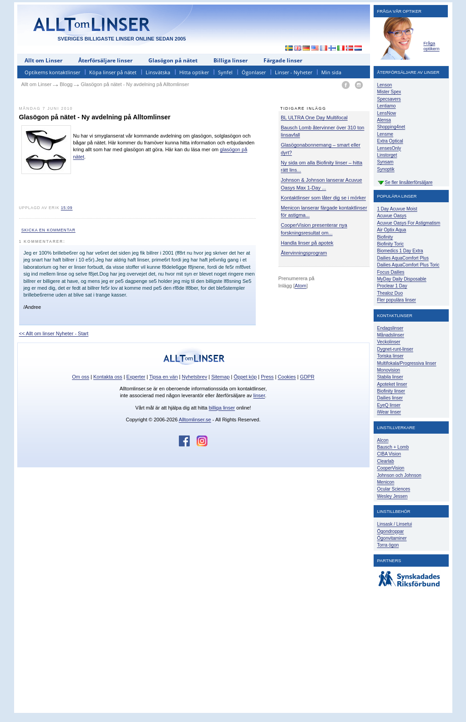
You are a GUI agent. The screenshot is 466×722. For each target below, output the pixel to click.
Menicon (386, 482)
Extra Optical (390, 140)
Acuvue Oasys (391, 215)
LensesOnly (389, 148)
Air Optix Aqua (391, 229)
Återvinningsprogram (304, 253)
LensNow (386, 113)
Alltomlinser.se (195, 419)
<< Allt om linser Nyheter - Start (54, 333)
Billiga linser (230, 60)
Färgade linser (282, 60)
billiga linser (222, 407)
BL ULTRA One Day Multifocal (314, 117)
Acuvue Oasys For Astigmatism (409, 222)
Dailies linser (390, 397)
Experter (136, 376)
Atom (301, 285)
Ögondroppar (390, 531)
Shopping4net (391, 126)
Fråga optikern (432, 46)
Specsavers (389, 99)
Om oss (80, 376)
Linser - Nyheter (293, 72)
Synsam (385, 161)
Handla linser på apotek (307, 243)
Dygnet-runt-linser (395, 349)
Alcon (383, 440)
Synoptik (386, 169)
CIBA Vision (389, 453)
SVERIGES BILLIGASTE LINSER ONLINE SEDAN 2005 (122, 38)
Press (267, 376)
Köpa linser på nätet (113, 72)
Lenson (384, 84)
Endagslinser (390, 328)
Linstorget (387, 155)
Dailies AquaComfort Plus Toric (408, 264)
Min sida (331, 72)
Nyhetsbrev (195, 376)
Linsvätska (158, 72)
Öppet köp (245, 376)
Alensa (384, 120)
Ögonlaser (254, 72)
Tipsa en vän (163, 376)
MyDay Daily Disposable (401, 279)
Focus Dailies (391, 272)
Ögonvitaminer (392, 538)
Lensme (385, 134)
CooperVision (391, 468)
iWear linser (389, 412)
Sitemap (220, 376)
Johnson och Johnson (399, 475)
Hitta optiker (194, 72)
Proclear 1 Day (392, 285)
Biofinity (385, 237)
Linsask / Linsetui (394, 524)
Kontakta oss (107, 376)
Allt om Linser (43, 60)
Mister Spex (389, 91)
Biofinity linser (391, 391)
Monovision (388, 370)
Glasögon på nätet (173, 60)
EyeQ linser (389, 405)
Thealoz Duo (390, 293)
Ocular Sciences (393, 489)
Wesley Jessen (392, 496)
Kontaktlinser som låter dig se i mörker (323, 197)
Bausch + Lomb (393, 447)
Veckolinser (388, 341)
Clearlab (385, 461)
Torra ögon (388, 545)
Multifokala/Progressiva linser (406, 363)
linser (259, 395)
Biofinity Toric (390, 243)
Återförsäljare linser (105, 60)
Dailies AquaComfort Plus (403, 258)
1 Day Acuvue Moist (397, 208)
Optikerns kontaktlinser (52, 72)
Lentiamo (386, 105)
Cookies (287, 376)
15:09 (67, 207)
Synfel (225, 72)
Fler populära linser (396, 299)
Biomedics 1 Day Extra (400, 250)
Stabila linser (390, 376)
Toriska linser (390, 355)
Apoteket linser (392, 384)
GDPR (307, 376)
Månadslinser (390, 335)
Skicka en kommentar (48, 230)
